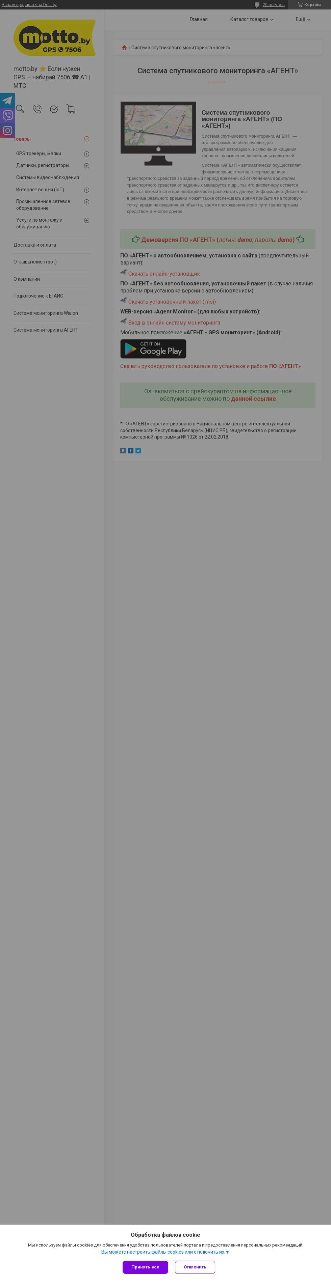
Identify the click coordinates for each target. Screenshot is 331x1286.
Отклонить (195, 1266)
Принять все (145, 1266)
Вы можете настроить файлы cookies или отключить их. (163, 1252)
